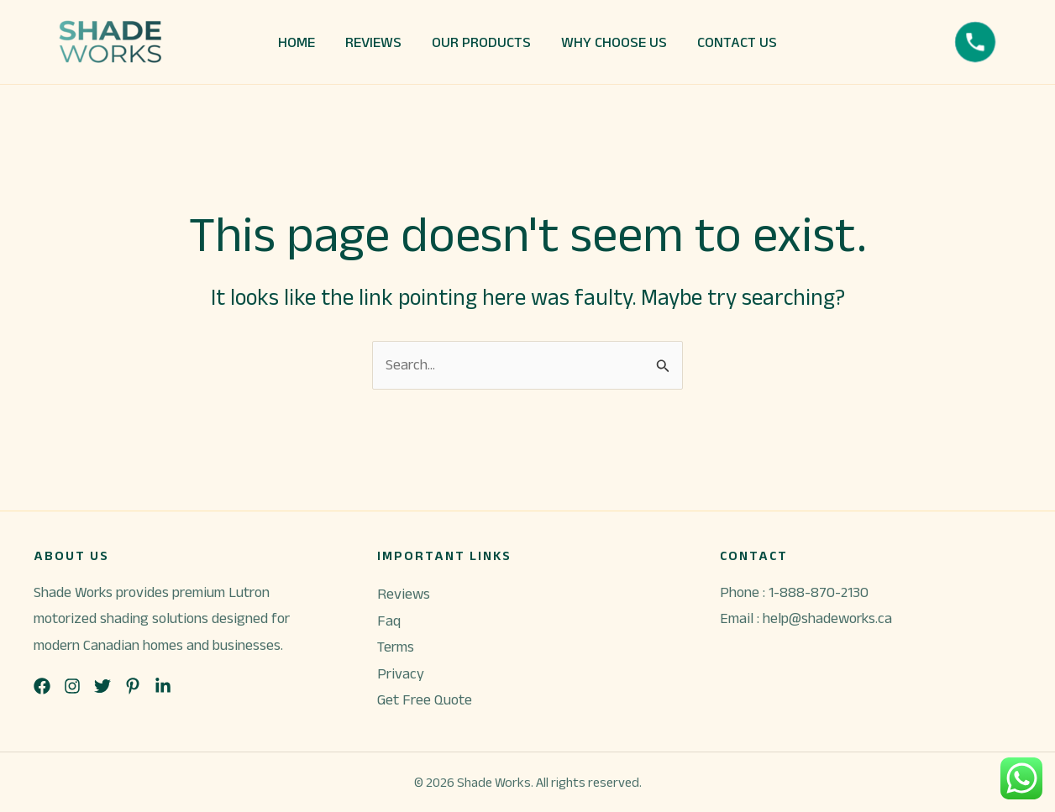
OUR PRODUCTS (481, 42)
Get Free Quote (424, 699)
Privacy (400, 673)
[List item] (42, 686)
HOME (296, 42)
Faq (389, 620)
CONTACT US (737, 42)
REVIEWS (373, 42)
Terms (395, 646)
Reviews (403, 593)
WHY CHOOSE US (614, 42)
